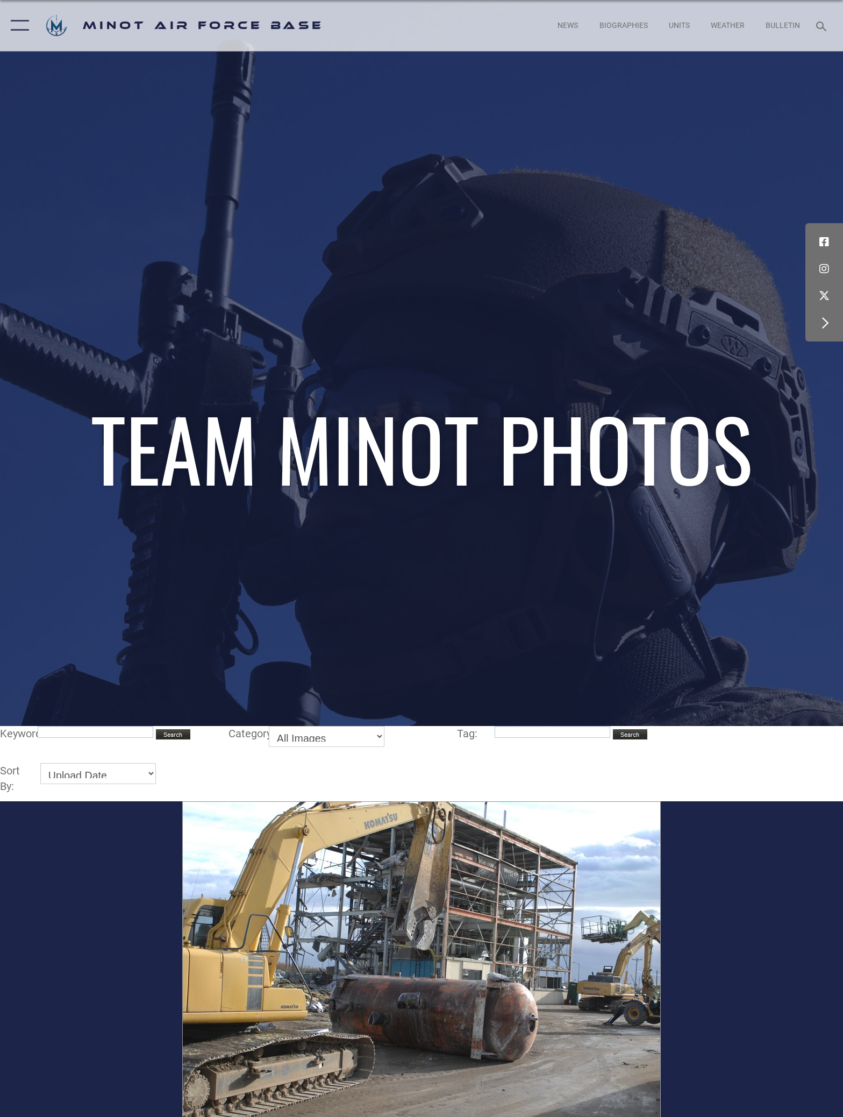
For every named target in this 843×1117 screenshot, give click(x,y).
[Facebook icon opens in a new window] (824, 242)
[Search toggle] (822, 25)
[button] (17, 25)
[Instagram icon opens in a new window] (824, 268)
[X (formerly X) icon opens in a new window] (824, 295)
